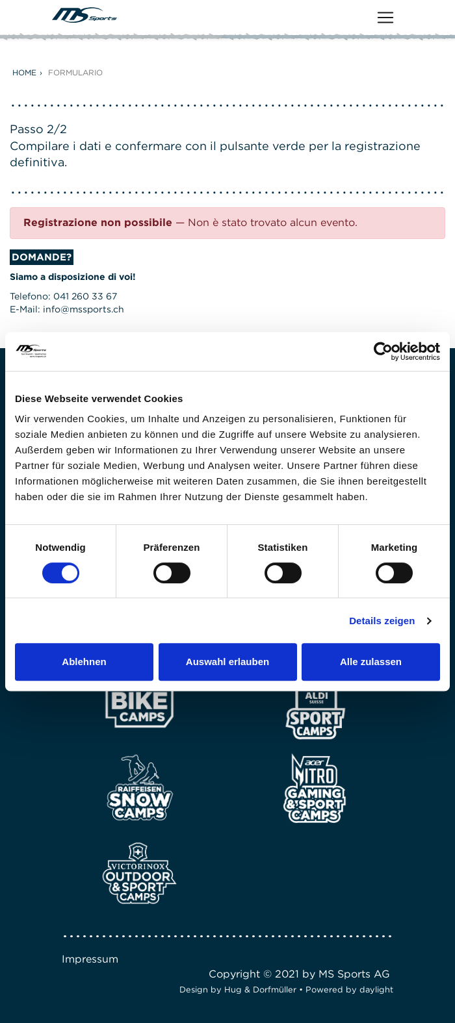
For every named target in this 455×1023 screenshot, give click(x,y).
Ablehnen (84, 661)
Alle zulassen (371, 661)
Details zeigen (382, 620)
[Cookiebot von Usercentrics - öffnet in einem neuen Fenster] (383, 351)
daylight (376, 989)
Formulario (75, 72)
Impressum (90, 959)
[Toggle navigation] (385, 17)
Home (24, 72)
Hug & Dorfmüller (260, 989)
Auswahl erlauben (227, 661)
